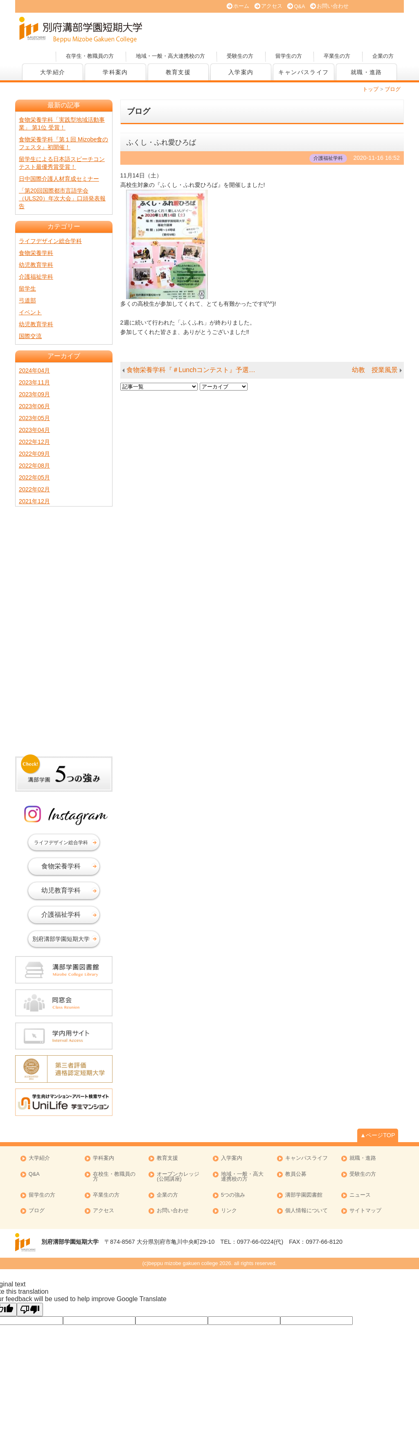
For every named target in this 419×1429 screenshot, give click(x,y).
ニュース (360, 1195)
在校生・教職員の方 (114, 1177)
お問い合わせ (333, 6)
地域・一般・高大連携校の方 (170, 56)
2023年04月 (34, 430)
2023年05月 (34, 418)
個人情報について (306, 1210)
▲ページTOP (377, 1135)
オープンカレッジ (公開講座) (178, 1177)
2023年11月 (34, 382)
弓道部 (27, 300)
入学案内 (241, 72)
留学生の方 (288, 56)
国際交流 (30, 336)
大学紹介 (52, 72)
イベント (30, 312)
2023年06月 (34, 406)
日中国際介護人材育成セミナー (59, 178)
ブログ (37, 1210)
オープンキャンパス (201, 29)
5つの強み (233, 1195)
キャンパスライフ (303, 72)
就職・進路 (366, 72)
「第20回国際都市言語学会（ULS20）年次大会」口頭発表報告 (62, 198)
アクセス (271, 6)
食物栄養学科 (36, 253)
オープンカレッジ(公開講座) (373, 29)
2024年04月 (34, 370)
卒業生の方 (337, 56)
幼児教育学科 (36, 264)
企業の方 (383, 56)
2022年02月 (34, 489)
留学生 (27, 288)
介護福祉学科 (36, 276)
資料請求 (315, 29)
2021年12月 (34, 501)
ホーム (241, 6)
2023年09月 (34, 394)
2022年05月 (34, 477)
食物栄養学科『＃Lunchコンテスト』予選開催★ (195, 369)
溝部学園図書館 (303, 1195)
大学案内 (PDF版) (258, 29)
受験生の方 (240, 56)
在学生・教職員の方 (90, 56)
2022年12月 (34, 441)
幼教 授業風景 (375, 369)
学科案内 (115, 72)
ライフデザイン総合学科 (50, 241)
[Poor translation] (30, 1309)
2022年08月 (34, 465)
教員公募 (295, 1174)
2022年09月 (34, 453)
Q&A (299, 6)
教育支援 (178, 72)
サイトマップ (365, 1210)
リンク (229, 1210)
